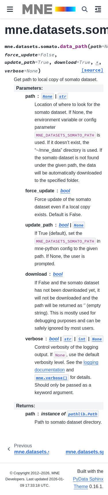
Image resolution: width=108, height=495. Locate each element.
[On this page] (98, 9)
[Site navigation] (10, 9)
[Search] (84, 9)
